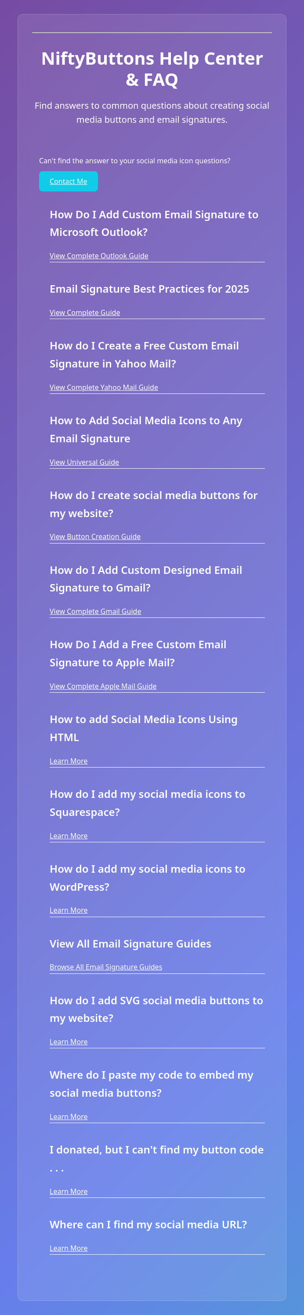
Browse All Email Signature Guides (106, 967)
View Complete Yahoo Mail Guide (104, 387)
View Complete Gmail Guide (95, 611)
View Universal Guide (84, 462)
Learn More (69, 761)
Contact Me (68, 181)
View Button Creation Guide (95, 536)
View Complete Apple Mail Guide (103, 686)
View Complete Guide (85, 312)
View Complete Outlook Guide (99, 256)
